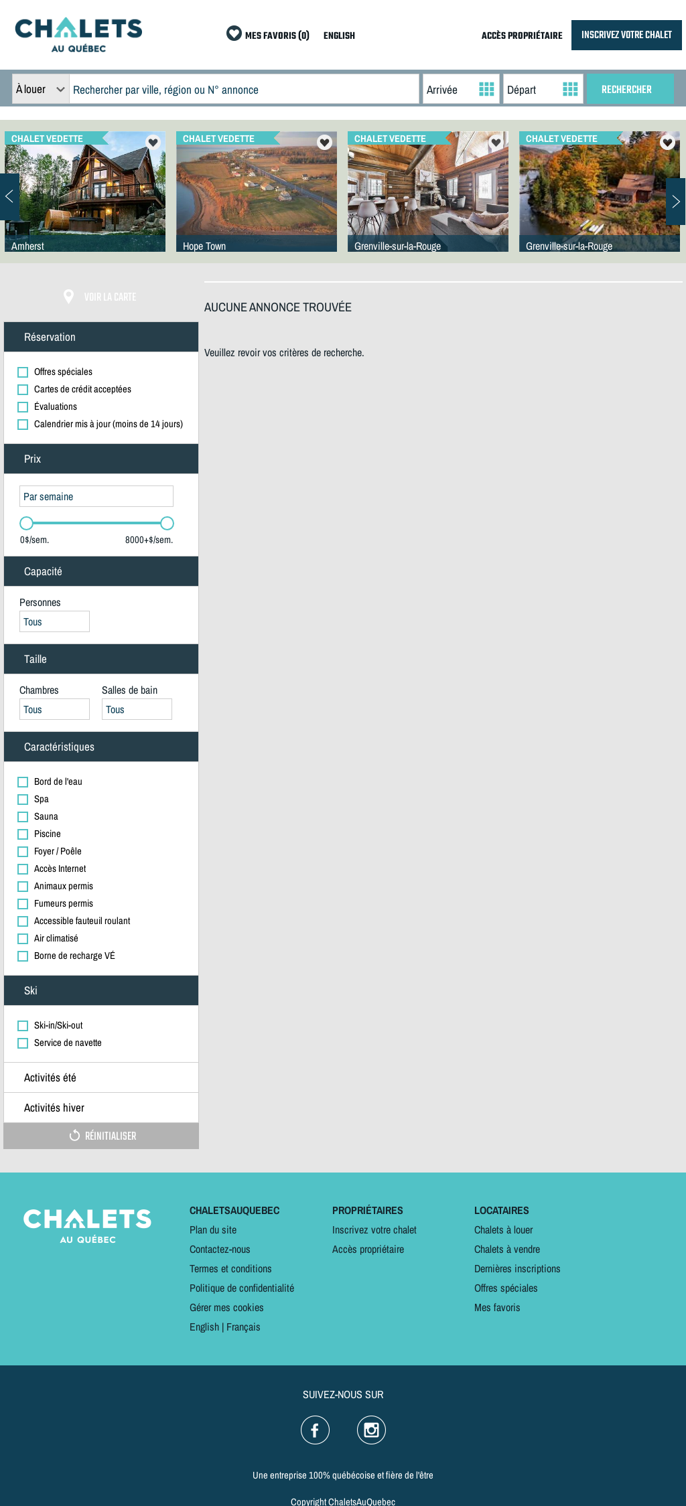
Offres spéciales (506, 1287)
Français (243, 1326)
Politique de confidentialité (242, 1287)
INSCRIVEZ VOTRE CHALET (626, 35)
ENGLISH (339, 36)
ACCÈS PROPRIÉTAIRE (522, 36)
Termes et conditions (231, 1268)
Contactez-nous (220, 1248)
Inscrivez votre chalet (374, 1229)
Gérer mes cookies (227, 1307)
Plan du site (213, 1229)
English (204, 1326)
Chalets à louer (503, 1229)
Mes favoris (497, 1307)
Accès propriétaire (368, 1248)
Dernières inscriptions (517, 1268)
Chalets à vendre (507, 1248)
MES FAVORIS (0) (277, 36)
